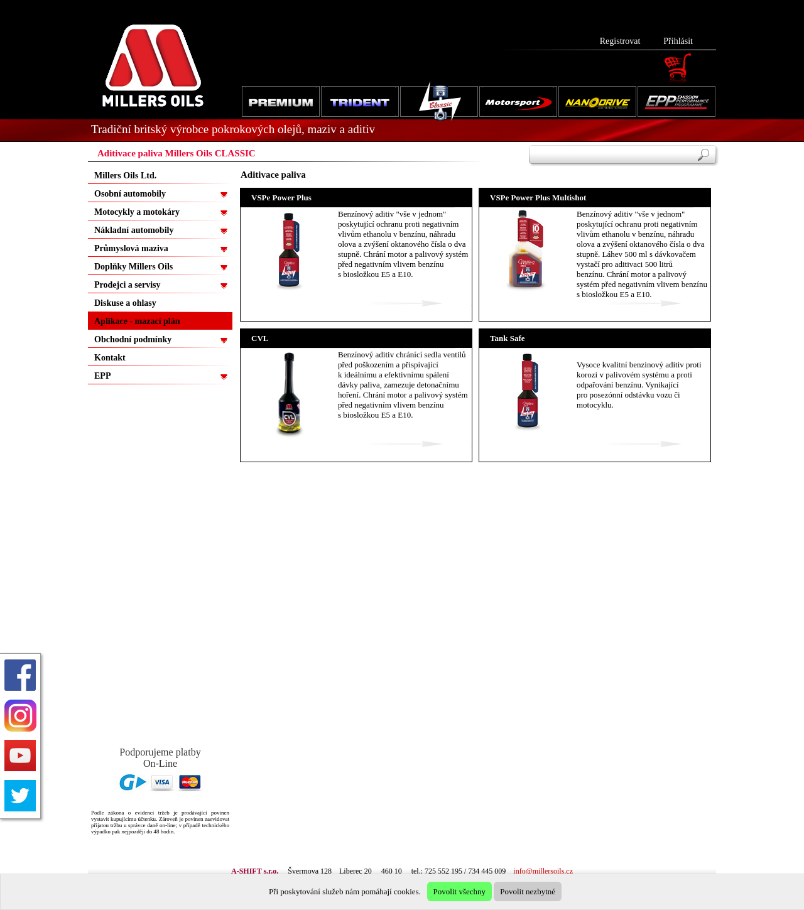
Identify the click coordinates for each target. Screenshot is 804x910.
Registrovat (620, 41)
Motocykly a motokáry (137, 212)
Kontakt (110, 357)
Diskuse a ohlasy (125, 303)
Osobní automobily (130, 193)
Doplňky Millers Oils (133, 266)
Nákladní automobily (133, 230)
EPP (102, 376)
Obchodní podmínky (132, 339)
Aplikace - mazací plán (137, 321)
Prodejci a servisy (127, 285)
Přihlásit (678, 41)
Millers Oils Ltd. (125, 175)
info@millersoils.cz (543, 871)
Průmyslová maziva (131, 248)
